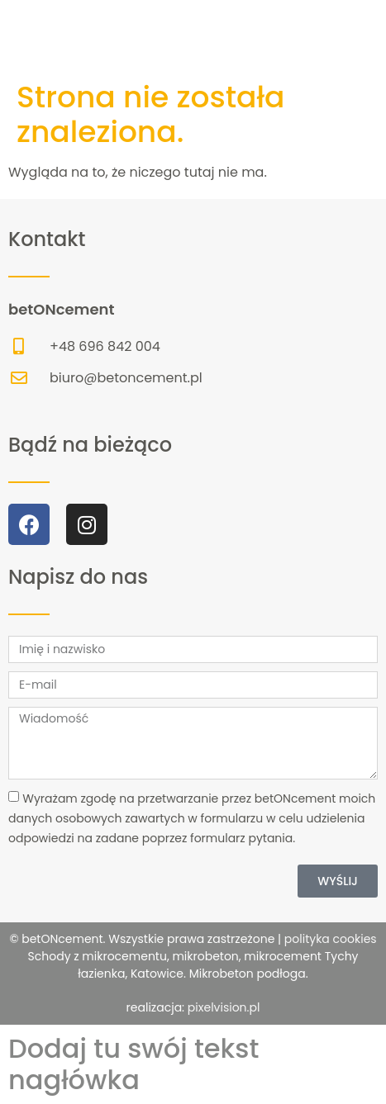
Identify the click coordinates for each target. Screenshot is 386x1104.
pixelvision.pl (224, 1007)
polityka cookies (329, 939)
